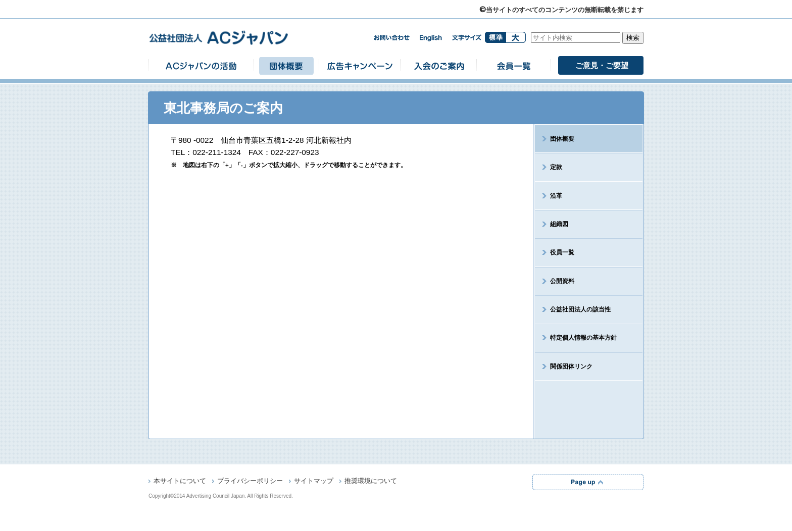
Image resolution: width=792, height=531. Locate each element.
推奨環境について (370, 481)
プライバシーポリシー (250, 481)
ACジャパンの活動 (201, 65)
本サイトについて (180, 481)
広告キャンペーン (359, 65)
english (431, 38)
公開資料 (562, 281)
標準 (495, 37)
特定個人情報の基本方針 (583, 337)
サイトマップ (313, 481)
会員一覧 (513, 65)
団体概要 (286, 65)
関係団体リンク (571, 366)
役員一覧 (562, 252)
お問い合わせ (391, 37)
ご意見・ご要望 (601, 65)
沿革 (556, 195)
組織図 (559, 224)
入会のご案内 (438, 65)
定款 (556, 167)
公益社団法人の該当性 (580, 309)
